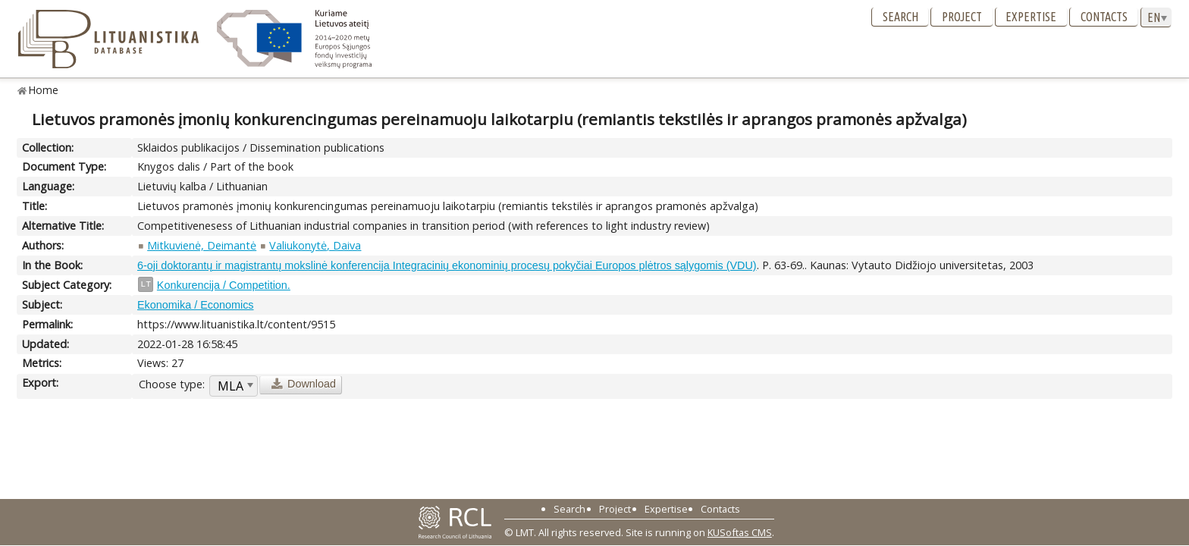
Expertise (1030, 17)
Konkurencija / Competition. (223, 285)
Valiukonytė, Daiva (315, 245)
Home (43, 90)
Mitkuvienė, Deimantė (201, 245)
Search (900, 17)
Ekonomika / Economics (195, 305)
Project (962, 17)
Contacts (1104, 17)
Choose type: (172, 384)
